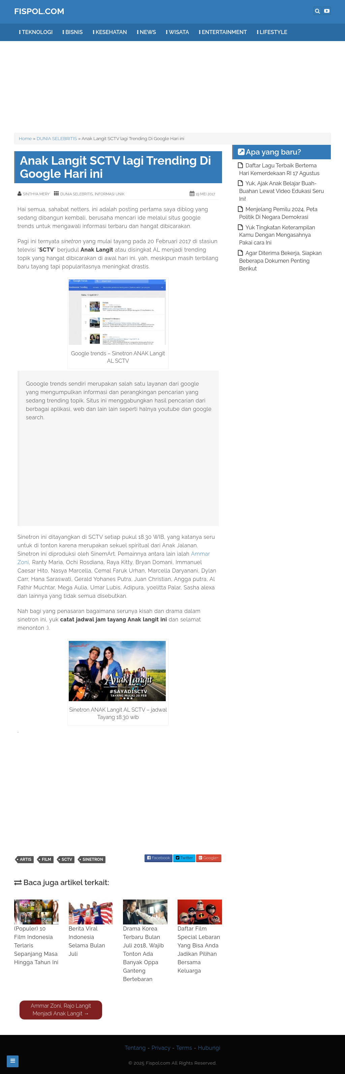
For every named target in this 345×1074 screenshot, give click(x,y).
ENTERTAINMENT (224, 32)
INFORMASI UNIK (109, 194)
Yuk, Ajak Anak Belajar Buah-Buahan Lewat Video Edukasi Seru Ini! (281, 191)
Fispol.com (158, 1063)
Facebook (158, 857)
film (46, 859)
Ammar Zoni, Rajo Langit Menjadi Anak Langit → (61, 1010)
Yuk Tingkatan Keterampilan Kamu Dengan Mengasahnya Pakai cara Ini (277, 235)
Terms (184, 1048)
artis (25, 859)
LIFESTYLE (273, 32)
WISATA (179, 32)
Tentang (135, 1048)
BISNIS (74, 32)
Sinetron (93, 859)
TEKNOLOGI (37, 32)
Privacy (161, 1048)
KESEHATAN (111, 32)
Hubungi (209, 1048)
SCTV (67, 859)
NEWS (148, 32)
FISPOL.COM (39, 11)
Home (25, 138)
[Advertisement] (177, 83)
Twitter (184, 857)
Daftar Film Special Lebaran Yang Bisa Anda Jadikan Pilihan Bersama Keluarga (200, 937)
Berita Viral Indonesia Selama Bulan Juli (91, 928)
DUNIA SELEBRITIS (57, 138)
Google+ (208, 857)
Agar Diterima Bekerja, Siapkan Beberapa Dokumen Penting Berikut (280, 261)
